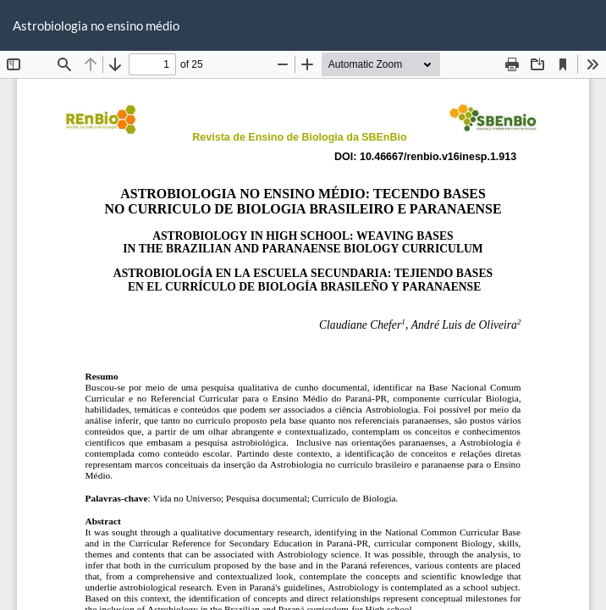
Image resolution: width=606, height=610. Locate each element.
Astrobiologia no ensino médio (96, 25)
